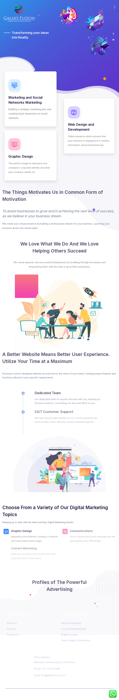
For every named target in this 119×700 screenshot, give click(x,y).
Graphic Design (69, 634)
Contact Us (13, 634)
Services (11, 628)
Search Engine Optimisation (75, 640)
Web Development (71, 623)
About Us (12, 623)
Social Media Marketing (73, 628)
